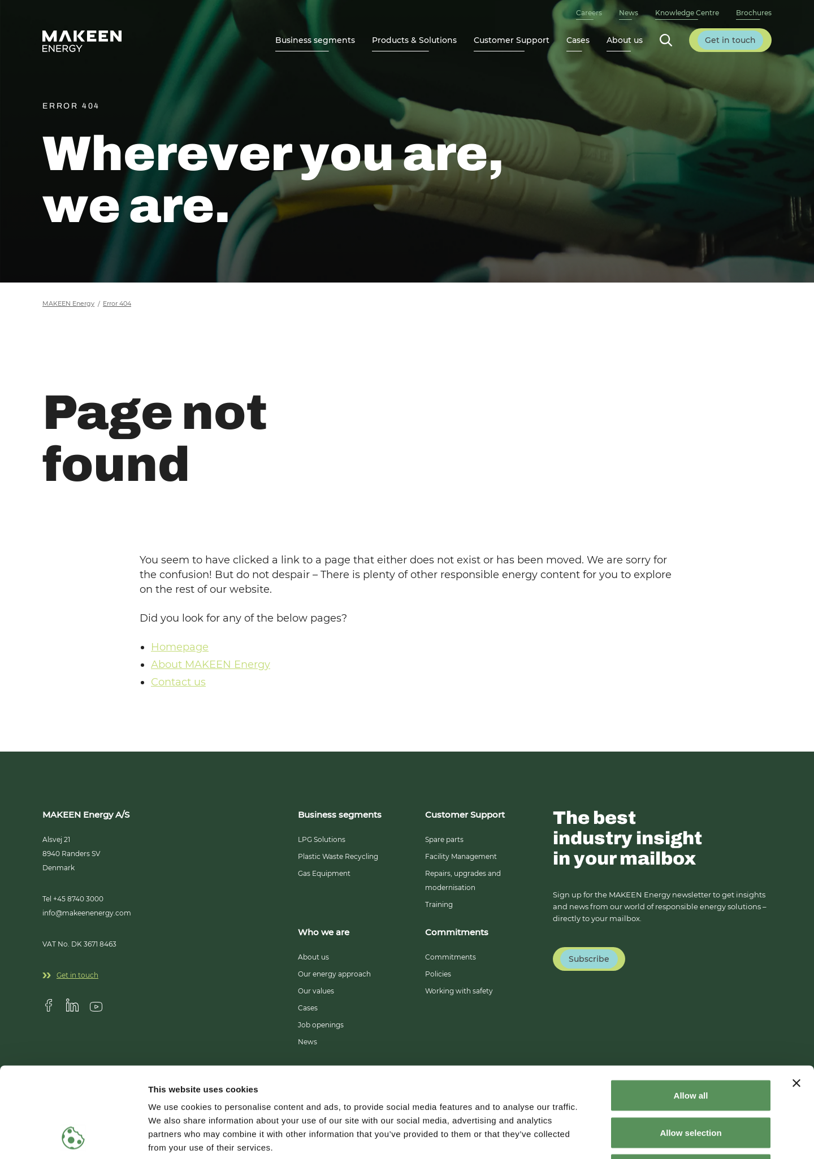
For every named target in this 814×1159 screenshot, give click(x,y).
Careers (589, 12)
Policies (438, 974)
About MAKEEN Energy (210, 664)
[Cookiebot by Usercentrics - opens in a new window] (73, 1136)
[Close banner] (796, 998)
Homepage (180, 647)
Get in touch (70, 975)
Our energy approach (334, 974)
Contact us (178, 682)
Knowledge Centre (687, 12)
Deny (691, 1084)
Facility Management (461, 856)
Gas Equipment (324, 873)
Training (439, 904)
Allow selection (690, 1048)
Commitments (450, 957)
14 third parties (237, 1090)
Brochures (754, 12)
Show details (593, 1136)
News (628, 12)
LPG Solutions (321, 839)
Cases (578, 40)
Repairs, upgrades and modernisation (463, 880)
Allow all (691, 1010)
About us (313, 957)
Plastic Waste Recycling (338, 856)
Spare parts (444, 839)
